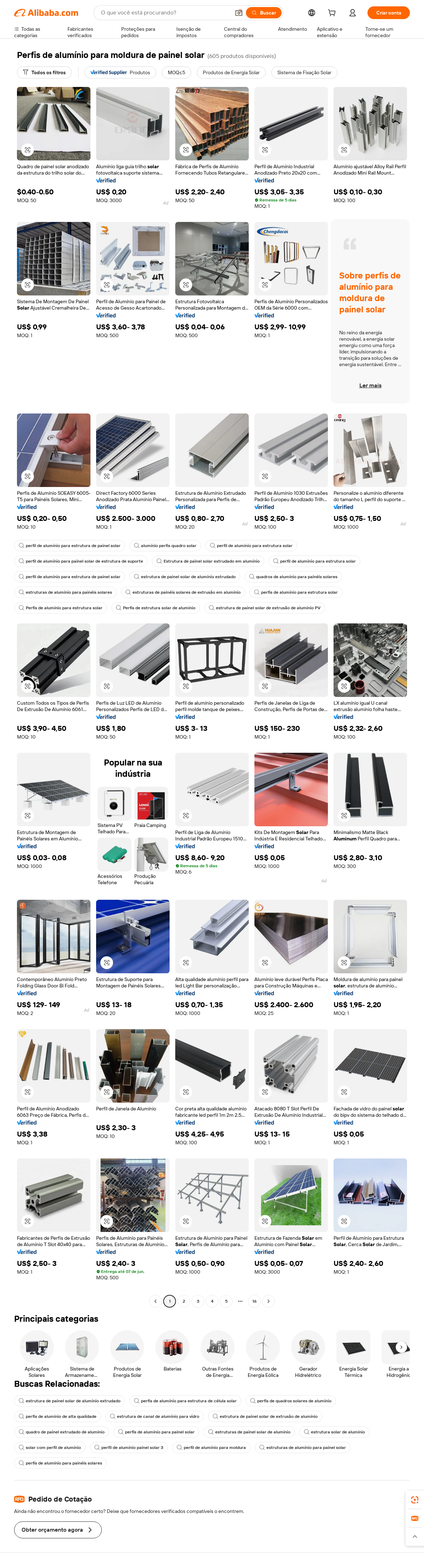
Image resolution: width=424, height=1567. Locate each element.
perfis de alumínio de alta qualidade (57, 1416)
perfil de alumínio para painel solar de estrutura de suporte (81, 561)
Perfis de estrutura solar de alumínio (155, 608)
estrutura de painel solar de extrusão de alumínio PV (264, 608)
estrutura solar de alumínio (334, 1432)
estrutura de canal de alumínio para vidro (154, 1416)
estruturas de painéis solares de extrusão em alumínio (183, 592)
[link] (415, 1500)
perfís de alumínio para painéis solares (60, 1463)
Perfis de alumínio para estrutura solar (60, 608)
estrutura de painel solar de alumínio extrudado (185, 577)
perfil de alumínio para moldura (211, 1447)
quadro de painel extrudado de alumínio (62, 1432)
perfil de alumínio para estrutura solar (251, 545)
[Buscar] (264, 12)
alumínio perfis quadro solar (165, 545)
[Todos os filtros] (44, 72)
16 (254, 1301)
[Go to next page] (268, 1301)
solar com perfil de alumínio (50, 1447)
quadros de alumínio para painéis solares (293, 577)
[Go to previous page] (155, 1301)
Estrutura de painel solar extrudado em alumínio (208, 561)
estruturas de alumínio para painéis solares (65, 592)
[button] (239, 12)
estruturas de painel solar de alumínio (249, 1432)
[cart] (333, 14)
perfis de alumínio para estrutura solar (296, 592)
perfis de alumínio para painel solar (156, 1432)
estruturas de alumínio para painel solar (302, 1447)
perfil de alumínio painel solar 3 (128, 1447)
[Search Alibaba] (165, 13)
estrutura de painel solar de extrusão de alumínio (265, 1416)
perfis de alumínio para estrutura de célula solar (185, 1401)
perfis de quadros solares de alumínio (290, 1401)
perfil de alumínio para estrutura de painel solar (69, 545)
